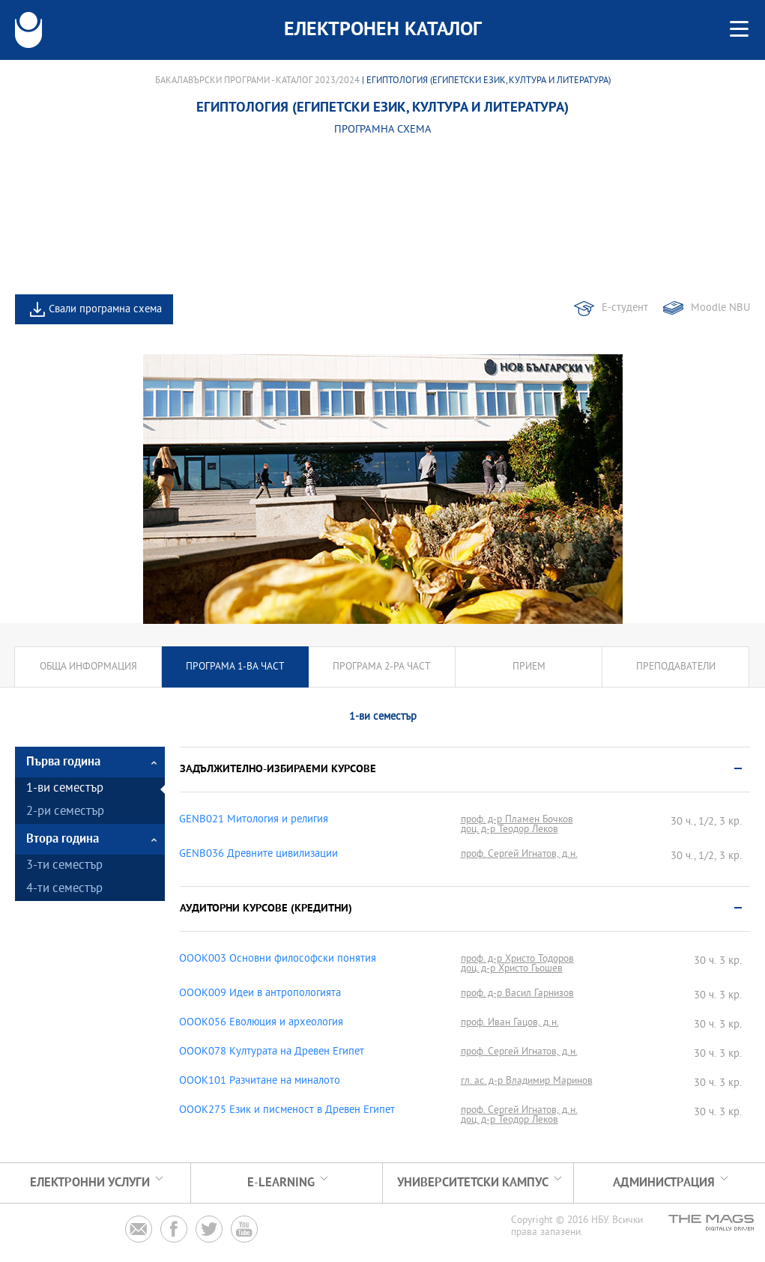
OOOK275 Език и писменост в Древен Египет (287, 1110)
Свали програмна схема (105, 310)
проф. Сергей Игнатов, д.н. (519, 854)
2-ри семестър (65, 812)
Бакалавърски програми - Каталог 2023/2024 (257, 81)
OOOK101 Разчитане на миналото (259, 1081)
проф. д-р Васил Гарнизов (517, 993)
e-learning (281, 1183)
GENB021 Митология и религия (253, 820)
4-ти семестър (64, 889)
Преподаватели (676, 667)
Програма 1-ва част (235, 667)
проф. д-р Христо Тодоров (517, 959)
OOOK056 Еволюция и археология (261, 1023)
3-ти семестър (64, 866)
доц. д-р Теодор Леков (509, 829)
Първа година (63, 762)
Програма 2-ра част (382, 667)
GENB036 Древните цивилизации (258, 854)
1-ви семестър (64, 789)
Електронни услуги (90, 1183)
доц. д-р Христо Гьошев (512, 969)
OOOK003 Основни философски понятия (277, 959)
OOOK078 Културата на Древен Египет (271, 1052)
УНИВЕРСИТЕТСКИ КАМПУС (472, 1183)
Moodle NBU (720, 308)
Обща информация (88, 667)
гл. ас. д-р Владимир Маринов (527, 1081)
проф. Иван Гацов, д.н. (510, 1023)
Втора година (62, 839)
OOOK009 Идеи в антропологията (260, 994)
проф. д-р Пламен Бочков (517, 820)
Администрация (664, 1183)
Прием (528, 667)
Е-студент (625, 308)
